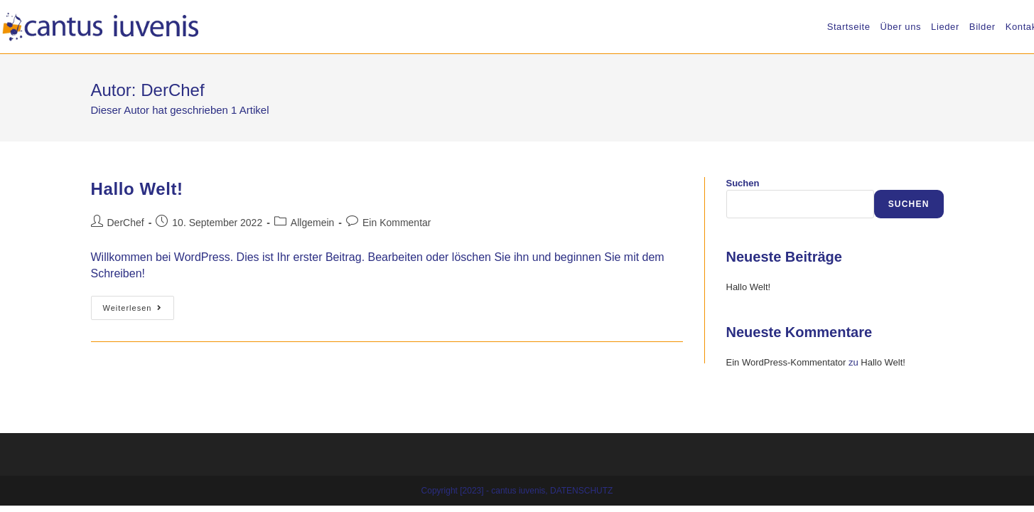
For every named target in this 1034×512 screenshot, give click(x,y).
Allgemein (312, 222)
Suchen (743, 183)
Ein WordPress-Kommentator (786, 362)
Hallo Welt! (137, 188)
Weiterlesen (139, 311)
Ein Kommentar (396, 222)
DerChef (125, 222)
